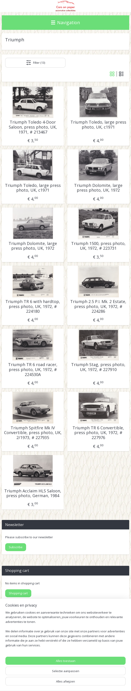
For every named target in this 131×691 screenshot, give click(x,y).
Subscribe (16, 547)
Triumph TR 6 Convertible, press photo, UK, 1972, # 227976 (98, 432)
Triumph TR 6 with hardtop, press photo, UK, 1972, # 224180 (32, 306)
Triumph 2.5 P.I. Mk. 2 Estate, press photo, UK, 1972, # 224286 (98, 306)
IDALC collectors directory (21, 645)
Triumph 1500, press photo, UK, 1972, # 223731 (98, 246)
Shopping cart (18, 593)
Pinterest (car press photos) (22, 650)
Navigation (65, 22)
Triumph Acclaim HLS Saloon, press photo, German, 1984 (32, 493)
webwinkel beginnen (101, 675)
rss (84, 675)
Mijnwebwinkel (67, 682)
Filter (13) (35, 62)
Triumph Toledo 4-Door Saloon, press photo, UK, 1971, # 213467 (33, 127)
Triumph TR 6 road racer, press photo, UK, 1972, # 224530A (32, 369)
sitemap (75, 675)
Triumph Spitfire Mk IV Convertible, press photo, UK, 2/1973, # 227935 (33, 432)
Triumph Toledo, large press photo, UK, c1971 (98, 124)
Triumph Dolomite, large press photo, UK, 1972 (98, 188)
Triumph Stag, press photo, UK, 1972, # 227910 (98, 367)
